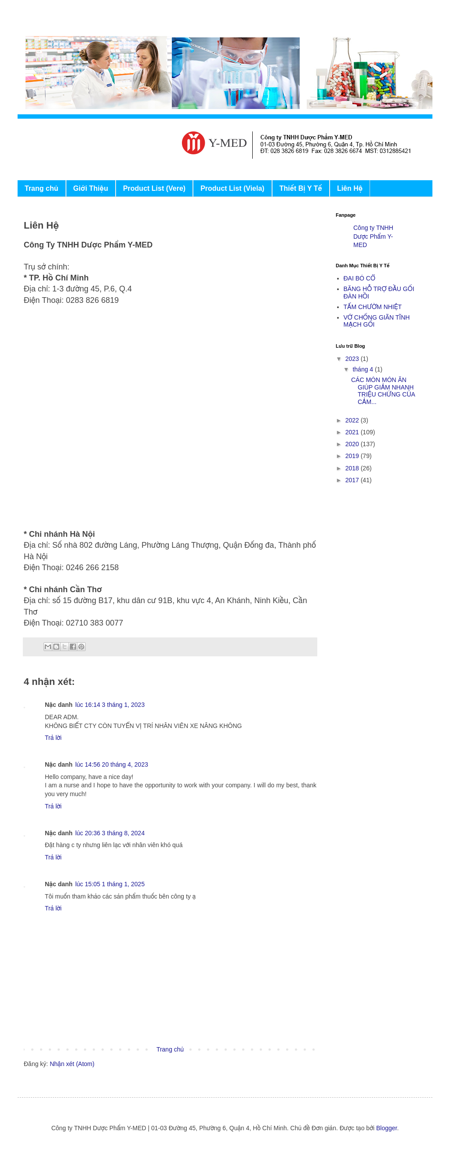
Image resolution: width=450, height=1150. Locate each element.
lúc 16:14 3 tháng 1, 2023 (110, 704)
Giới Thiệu (90, 188)
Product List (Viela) (232, 188)
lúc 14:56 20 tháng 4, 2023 (111, 764)
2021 (353, 432)
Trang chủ (41, 188)
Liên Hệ (350, 188)
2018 (353, 468)
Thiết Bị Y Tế (300, 188)
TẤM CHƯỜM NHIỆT (373, 306)
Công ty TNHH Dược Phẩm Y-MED (373, 236)
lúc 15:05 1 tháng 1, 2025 (110, 884)
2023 (353, 358)
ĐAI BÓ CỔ (359, 278)
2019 (353, 455)
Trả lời (53, 737)
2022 (353, 420)
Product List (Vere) (154, 188)
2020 (353, 444)
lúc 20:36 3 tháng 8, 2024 (110, 833)
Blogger (386, 1128)
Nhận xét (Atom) (72, 1063)
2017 (353, 480)
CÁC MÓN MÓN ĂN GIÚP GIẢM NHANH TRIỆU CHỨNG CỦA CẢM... (383, 390)
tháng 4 (363, 369)
